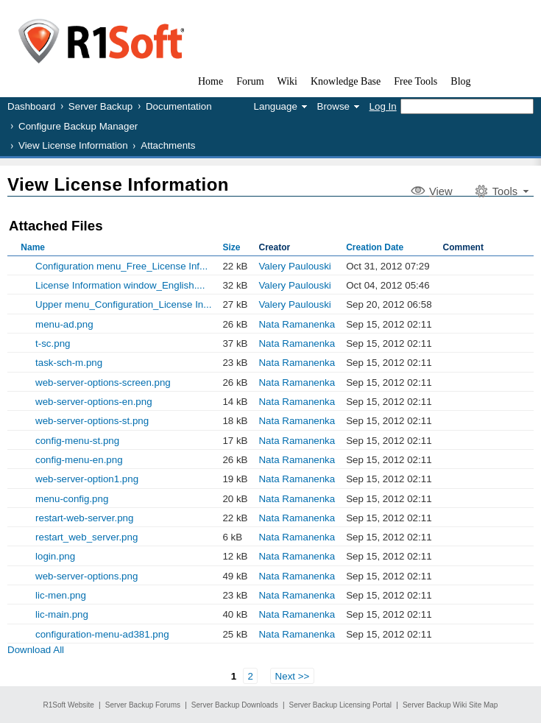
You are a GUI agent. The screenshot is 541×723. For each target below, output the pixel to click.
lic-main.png (61, 614)
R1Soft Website (68, 705)
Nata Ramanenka (296, 324)
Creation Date (374, 247)
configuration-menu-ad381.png (102, 634)
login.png (55, 556)
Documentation (179, 106)
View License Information (73, 145)
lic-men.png (60, 595)
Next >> (292, 676)
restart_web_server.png (86, 537)
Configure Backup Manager (78, 126)
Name (33, 247)
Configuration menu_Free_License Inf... (121, 266)
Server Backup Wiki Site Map (450, 705)
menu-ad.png (64, 324)
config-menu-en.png (79, 459)
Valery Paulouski (294, 266)
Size (231, 247)
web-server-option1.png (86, 478)
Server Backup (100, 106)
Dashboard (31, 106)
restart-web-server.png (84, 517)
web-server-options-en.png (93, 401)
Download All (35, 649)
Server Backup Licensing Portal (340, 705)
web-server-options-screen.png (103, 382)
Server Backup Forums (142, 705)
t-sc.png (52, 343)
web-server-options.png (86, 576)
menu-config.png (71, 498)
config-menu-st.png (77, 440)
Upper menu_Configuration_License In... (123, 304)
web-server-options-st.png (92, 420)
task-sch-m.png (68, 362)
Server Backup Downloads (234, 705)
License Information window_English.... (120, 285)
